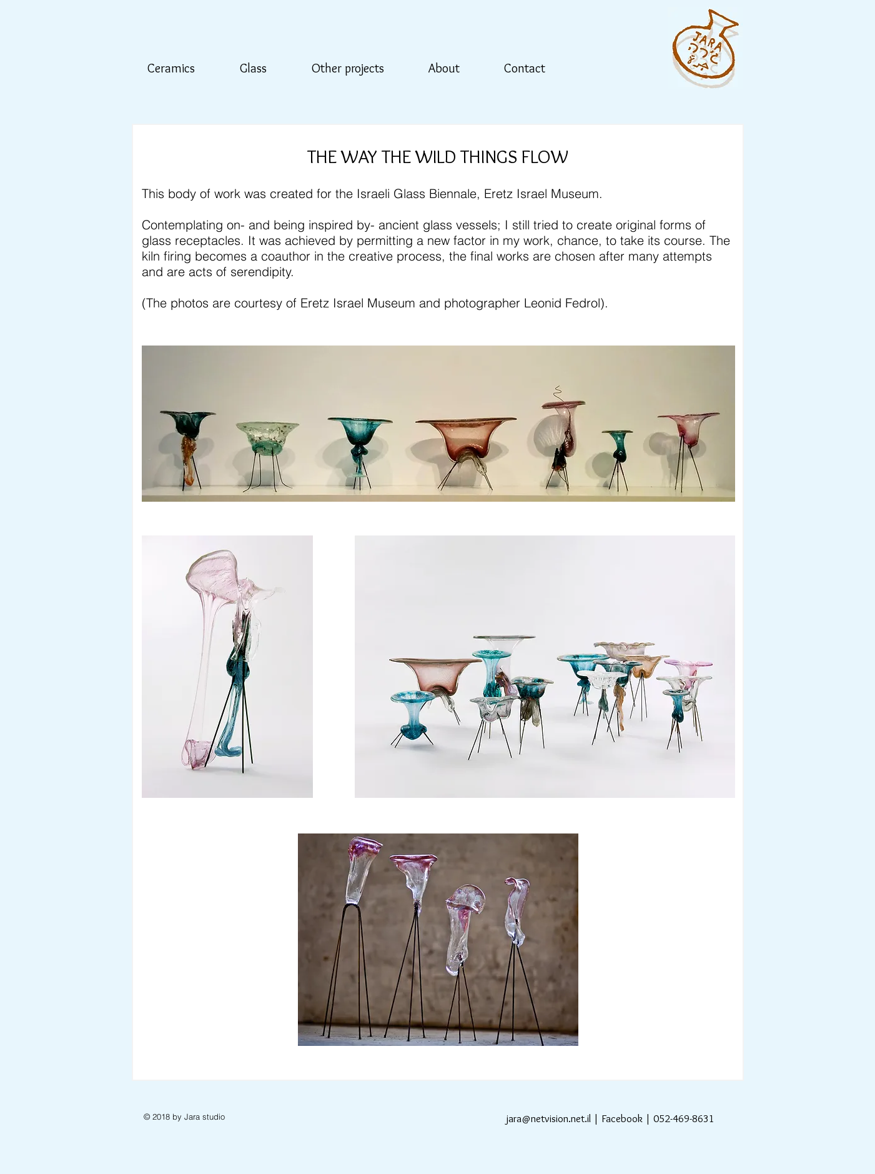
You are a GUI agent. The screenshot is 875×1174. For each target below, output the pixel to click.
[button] (178, 68)
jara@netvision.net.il (548, 1118)
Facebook (622, 1118)
